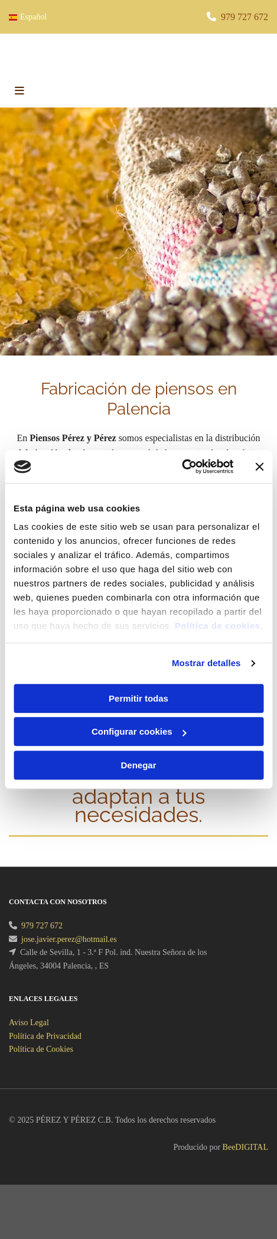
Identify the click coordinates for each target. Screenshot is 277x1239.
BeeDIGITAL (245, 1161)
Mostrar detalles (206, 663)
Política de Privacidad (45, 1050)
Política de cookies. (219, 626)
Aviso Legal (29, 1036)
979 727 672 (244, 17)
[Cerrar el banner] (259, 466)
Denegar (138, 765)
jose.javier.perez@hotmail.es (69, 953)
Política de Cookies (41, 1063)
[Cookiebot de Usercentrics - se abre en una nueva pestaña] (181, 466)
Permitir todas (138, 698)
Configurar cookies (139, 731)
